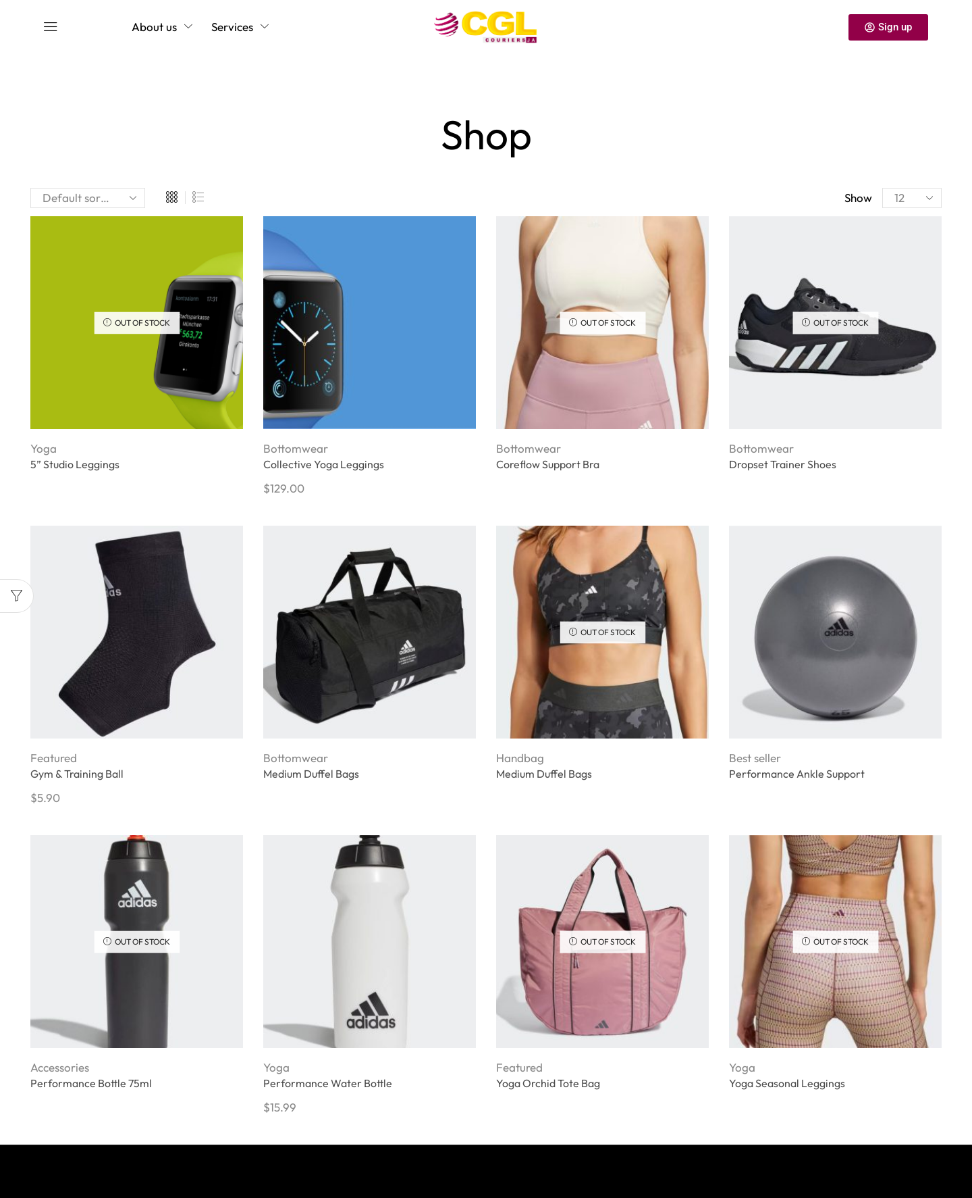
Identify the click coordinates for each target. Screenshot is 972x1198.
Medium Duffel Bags (311, 773)
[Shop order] (87, 198)
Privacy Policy (106, 1165)
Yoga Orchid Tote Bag (548, 1083)
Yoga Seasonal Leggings (787, 1083)
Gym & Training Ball (77, 773)
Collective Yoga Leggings (323, 464)
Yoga (43, 448)
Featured (53, 758)
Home (481, 98)
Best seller (755, 758)
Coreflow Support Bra (547, 464)
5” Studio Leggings (74, 464)
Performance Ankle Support (797, 773)
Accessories (59, 1067)
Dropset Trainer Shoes (782, 464)
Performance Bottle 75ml (91, 1083)
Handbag (520, 758)
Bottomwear (295, 448)
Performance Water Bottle (327, 1083)
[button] (50, 27)
